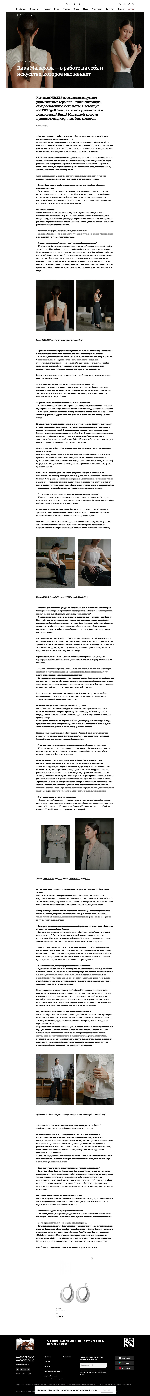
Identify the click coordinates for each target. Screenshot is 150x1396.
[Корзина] (133, 4)
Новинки (46, 9)
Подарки (120, 9)
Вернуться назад (24, 15)
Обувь (85, 9)
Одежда (66, 9)
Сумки (76, 9)
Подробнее (93, 1390)
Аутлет (131, 9)
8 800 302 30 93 (25, 1360)
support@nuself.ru (22, 1364)
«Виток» (90, 158)
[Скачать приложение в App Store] (124, 1358)
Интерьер (109, 9)
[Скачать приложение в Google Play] (124, 1363)
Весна (56, 9)
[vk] (17, 1369)
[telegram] (21, 1369)
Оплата (47, 1361)
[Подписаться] (104, 1365)
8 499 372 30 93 (25, 1357)
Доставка (48, 1357)
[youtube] (28, 1369)
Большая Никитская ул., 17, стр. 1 (56, 1379)
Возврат (47, 1366)
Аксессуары (96, 9)
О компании (67, 1357)
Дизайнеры (21, 9)
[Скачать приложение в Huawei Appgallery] (124, 1368)
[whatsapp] (24, 1369)
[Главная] (75, 4)
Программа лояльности (53, 1371)
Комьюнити (34, 9)
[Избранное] (129, 4)
